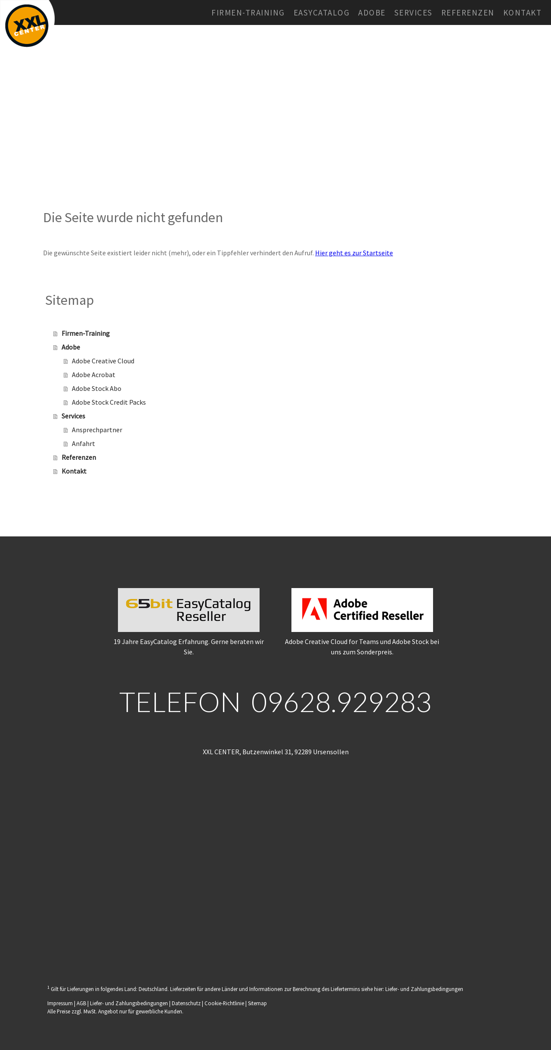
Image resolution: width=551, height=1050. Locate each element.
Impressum (60, 1003)
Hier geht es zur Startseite (354, 252)
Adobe (372, 12)
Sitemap (257, 1003)
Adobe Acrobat (93, 374)
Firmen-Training (248, 12)
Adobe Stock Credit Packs (109, 402)
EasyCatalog (322, 12)
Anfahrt (83, 443)
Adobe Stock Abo (96, 388)
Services (413, 12)
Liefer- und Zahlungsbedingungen (424, 989)
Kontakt (522, 12)
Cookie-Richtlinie (224, 1003)
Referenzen (468, 12)
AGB (81, 1003)
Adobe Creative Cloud (103, 360)
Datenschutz (186, 1003)
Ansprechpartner (97, 429)
